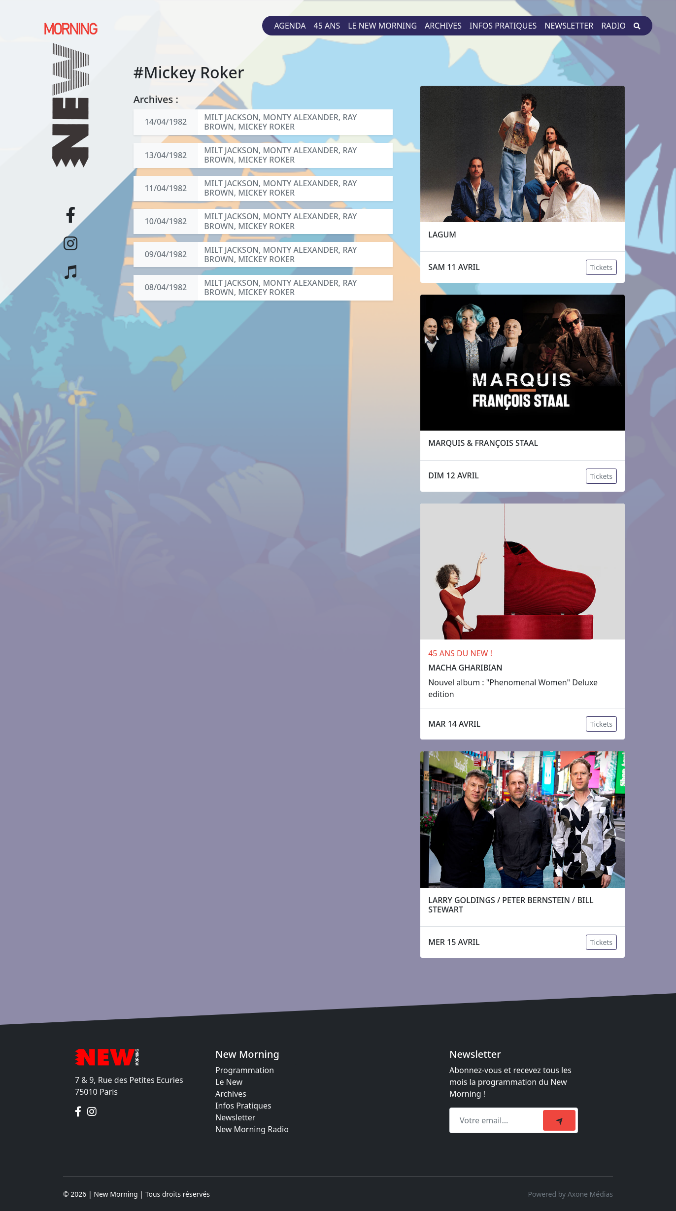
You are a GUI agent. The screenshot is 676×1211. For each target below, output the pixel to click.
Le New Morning (382, 25)
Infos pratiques (503, 25)
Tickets (601, 267)
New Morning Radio (252, 1129)
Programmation (244, 1070)
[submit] (559, 1120)
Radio (613, 25)
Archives (443, 25)
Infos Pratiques (243, 1105)
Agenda (289, 25)
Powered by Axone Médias (570, 1194)
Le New (228, 1081)
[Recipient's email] (497, 1120)
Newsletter (568, 25)
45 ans (327, 25)
